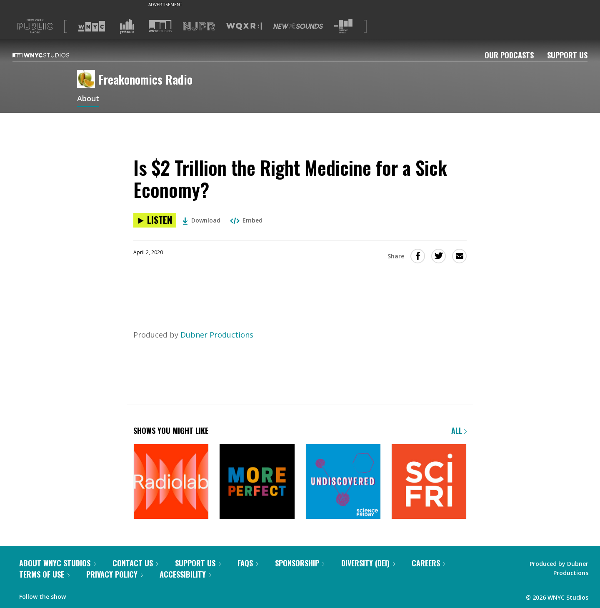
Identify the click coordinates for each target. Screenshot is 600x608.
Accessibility (185, 574)
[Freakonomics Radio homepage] (87, 79)
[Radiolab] (171, 482)
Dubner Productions (216, 335)
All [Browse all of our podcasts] (459, 430)
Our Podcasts (509, 55)
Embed (246, 220)
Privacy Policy (114, 574)
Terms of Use (44, 574)
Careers (428, 563)
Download (201, 220)
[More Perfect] (257, 482)
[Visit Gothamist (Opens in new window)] (127, 26)
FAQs (248, 563)
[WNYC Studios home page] (51, 55)
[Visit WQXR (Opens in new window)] (244, 26)
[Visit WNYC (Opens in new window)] (91, 26)
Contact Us (135, 563)
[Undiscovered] (343, 482)
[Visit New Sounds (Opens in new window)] (298, 26)
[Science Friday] (429, 482)
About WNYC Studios (57, 563)
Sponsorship (300, 563)
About (88, 99)
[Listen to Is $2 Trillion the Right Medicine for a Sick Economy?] (154, 220)
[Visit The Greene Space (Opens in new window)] (343, 26)
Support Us (567, 55)
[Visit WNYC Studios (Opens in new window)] (160, 26)
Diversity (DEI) (368, 563)
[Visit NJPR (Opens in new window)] (199, 26)
